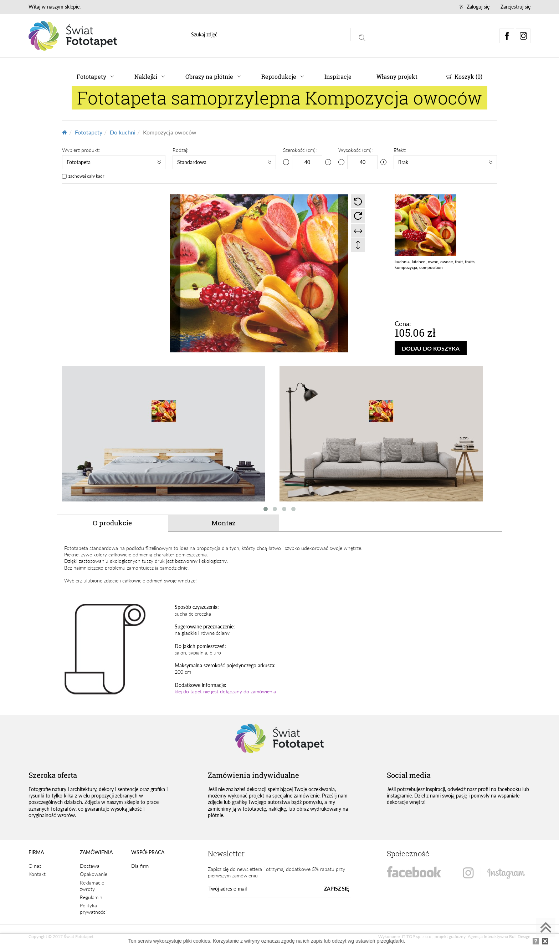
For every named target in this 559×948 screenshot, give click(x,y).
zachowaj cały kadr (86, 176)
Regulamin (91, 897)
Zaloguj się (474, 7)
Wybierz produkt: (81, 150)
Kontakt (37, 874)
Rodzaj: (180, 150)
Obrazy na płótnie (209, 76)
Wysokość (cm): (355, 150)
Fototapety (91, 76)
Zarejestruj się (515, 7)
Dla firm (140, 866)
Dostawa (89, 866)
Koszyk (464, 76)
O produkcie (112, 522)
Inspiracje (338, 76)
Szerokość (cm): (300, 150)
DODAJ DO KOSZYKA (431, 348)
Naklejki (145, 76)
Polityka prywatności (93, 908)
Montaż (223, 522)
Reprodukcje (278, 76)
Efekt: (400, 150)
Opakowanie (93, 874)
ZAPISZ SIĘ (336, 889)
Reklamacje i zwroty (93, 886)
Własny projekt (396, 76)
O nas (35, 866)
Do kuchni (122, 132)
